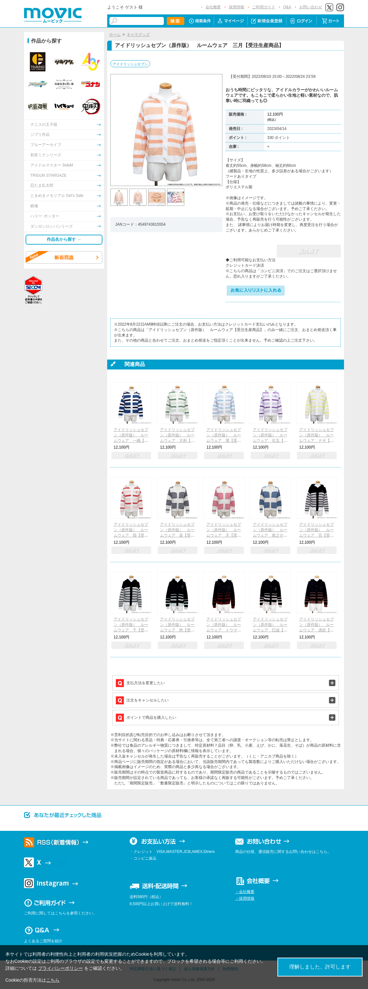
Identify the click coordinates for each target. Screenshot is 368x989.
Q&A (287, 7)
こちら (53, 980)
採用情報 (236, 7)
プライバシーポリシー (60, 968)
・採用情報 (244, 898)
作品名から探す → (64, 239)
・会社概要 (244, 891)
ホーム (115, 34)
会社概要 (213, 7)
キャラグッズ (138, 34)
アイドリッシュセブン (130, 64)
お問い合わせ (310, 7)
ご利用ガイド (263, 7)
